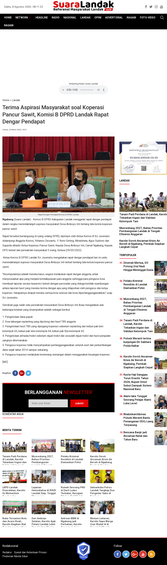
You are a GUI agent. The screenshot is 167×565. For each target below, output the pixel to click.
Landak (16, 100)
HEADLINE (42, 17)
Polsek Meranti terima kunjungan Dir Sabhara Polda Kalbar (137, 342)
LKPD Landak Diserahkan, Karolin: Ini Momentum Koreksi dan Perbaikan (14, 493)
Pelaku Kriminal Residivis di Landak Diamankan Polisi (72, 459)
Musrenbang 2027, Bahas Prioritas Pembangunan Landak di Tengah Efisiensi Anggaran (42, 462)
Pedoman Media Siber (15, 556)
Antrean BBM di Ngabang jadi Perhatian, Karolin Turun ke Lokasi (71, 523)
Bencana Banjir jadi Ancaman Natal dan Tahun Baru (135, 436)
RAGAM (131, 17)
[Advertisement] (83, 55)
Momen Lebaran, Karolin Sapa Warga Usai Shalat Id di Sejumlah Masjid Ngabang (101, 524)
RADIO (56, 17)
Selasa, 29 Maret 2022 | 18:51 (14, 130)
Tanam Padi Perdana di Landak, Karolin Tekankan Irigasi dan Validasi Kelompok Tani (14, 462)
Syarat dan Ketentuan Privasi (30, 552)
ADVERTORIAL (114, 17)
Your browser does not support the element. (83, 89)
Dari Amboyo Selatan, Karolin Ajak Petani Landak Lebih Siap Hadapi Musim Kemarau (44, 524)
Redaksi (7, 552)
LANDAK (85, 17)
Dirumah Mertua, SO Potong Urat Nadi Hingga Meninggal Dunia (138, 266)
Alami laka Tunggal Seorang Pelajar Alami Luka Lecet (137, 399)
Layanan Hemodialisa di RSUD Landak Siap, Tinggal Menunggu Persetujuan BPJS (44, 493)
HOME (8, 17)
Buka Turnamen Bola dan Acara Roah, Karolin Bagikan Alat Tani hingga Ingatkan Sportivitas (14, 524)
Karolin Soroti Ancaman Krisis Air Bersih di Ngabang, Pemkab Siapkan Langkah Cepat (101, 462)
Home (5, 100)
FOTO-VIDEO (147, 17)
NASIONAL (69, 17)
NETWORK (21, 17)
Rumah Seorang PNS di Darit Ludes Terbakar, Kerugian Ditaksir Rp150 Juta (73, 492)
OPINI (97, 17)
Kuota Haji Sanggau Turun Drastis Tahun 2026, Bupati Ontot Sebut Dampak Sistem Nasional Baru (137, 382)
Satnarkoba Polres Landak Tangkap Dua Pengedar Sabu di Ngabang (102, 492)
